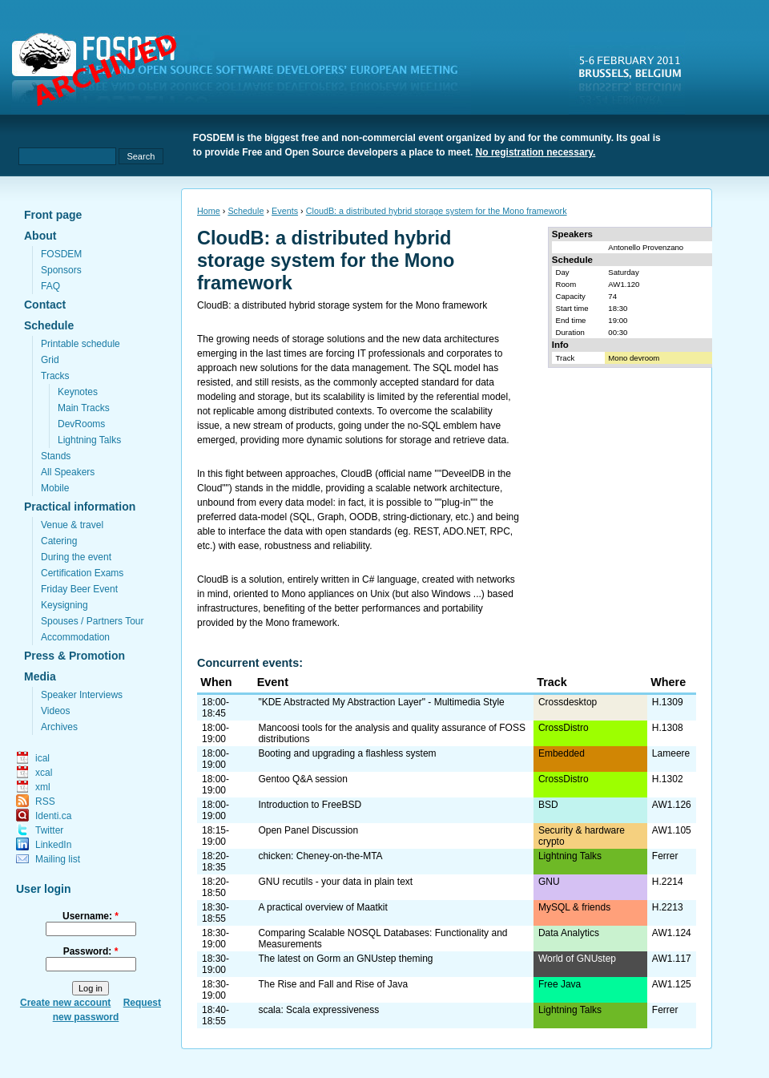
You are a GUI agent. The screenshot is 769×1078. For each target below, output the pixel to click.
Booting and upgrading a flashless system (347, 753)
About (40, 235)
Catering (59, 541)
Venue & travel (72, 525)
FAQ (50, 286)
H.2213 (667, 907)
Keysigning (64, 605)
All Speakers (68, 472)
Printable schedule (80, 343)
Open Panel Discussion (308, 830)
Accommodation (75, 637)
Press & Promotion (74, 655)
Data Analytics (568, 933)
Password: (91, 951)
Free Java (559, 984)
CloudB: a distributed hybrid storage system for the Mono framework (436, 211)
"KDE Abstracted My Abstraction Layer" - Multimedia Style (381, 702)
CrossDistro (563, 727)
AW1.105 (671, 830)
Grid (50, 359)
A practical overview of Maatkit (322, 907)
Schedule (49, 325)
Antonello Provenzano (645, 247)
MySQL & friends (574, 907)
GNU (549, 881)
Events (285, 211)
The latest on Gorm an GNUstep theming (345, 958)
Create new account (65, 1002)
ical (42, 758)
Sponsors (61, 270)
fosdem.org (244, 73)
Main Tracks (84, 408)
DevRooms (81, 424)
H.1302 (667, 779)
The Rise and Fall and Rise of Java (333, 984)
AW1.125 (671, 984)
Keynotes (78, 392)
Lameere (671, 753)
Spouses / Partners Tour (92, 621)
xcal (43, 772)
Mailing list (57, 859)
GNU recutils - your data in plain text (335, 881)
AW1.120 (623, 284)
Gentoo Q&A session (302, 779)
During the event (76, 557)
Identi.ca (53, 816)
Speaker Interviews (82, 694)
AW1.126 (671, 804)
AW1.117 (671, 958)
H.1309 (667, 702)
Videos (55, 711)
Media (40, 676)
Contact (45, 304)
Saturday (623, 272)
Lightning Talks (89, 440)
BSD (548, 804)
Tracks (55, 376)
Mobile (55, 488)
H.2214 (667, 881)
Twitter (49, 830)
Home (208, 211)
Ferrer (665, 856)
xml (42, 787)
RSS (45, 801)
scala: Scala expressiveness (318, 1009)
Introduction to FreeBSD (309, 804)
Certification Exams (82, 573)
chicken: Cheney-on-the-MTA (320, 856)
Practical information (79, 506)
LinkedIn (53, 844)
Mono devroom (633, 357)
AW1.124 (671, 933)
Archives (59, 727)
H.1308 (667, 727)
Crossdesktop (567, 702)
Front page (53, 214)
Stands (55, 456)
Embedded (561, 753)
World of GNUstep (577, 958)
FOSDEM (61, 254)
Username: (90, 916)
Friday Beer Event (79, 589)
